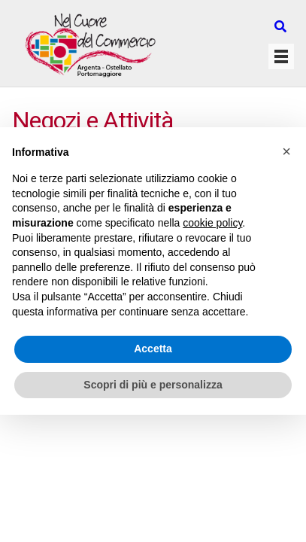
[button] (286, 151)
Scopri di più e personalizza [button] (152, 385)
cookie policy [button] (212, 223)
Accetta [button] (153, 349)
